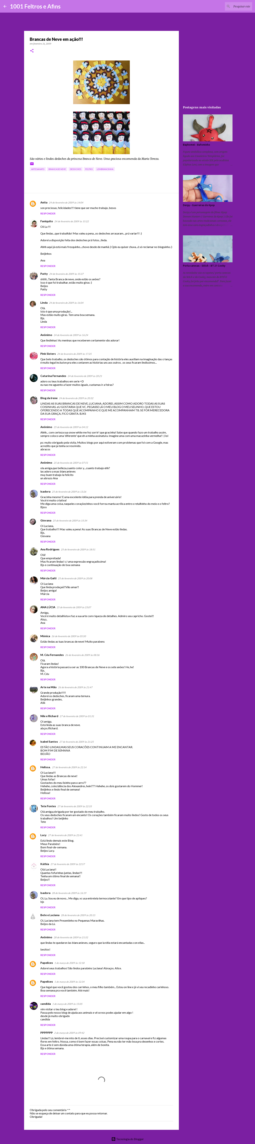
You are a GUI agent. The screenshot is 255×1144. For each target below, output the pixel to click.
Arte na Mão (48, 687)
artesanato (37, 169)
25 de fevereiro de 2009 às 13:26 (69, 491)
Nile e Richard (49, 716)
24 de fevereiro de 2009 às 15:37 (66, 273)
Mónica (45, 636)
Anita (43, 202)
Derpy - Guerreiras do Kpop (199, 205)
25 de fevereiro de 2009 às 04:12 (71, 427)
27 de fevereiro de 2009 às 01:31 (77, 716)
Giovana (45, 520)
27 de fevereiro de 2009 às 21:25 (76, 741)
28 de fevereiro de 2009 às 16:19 (69, 893)
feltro (89, 169)
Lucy (43, 835)
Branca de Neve (57, 169)
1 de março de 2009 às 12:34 (69, 981)
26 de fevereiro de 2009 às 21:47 (75, 687)
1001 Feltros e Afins (35, 6)
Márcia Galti (48, 578)
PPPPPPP (46, 1032)
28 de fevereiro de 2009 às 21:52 (71, 937)
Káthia (44, 864)
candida (45, 1003)
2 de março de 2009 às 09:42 (69, 1032)
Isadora (45, 491)
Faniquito (46, 221)
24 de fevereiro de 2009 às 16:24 (71, 335)
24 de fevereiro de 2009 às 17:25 (74, 353)
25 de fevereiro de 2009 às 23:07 (74, 607)
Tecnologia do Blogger (127, 1139)
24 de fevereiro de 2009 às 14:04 (66, 202)
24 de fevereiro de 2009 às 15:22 (71, 221)
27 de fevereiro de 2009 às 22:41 (65, 835)
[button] (32, 51)
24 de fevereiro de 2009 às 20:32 (76, 398)
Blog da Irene (49, 398)
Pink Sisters (48, 353)
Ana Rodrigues (50, 549)
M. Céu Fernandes (52, 654)
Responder (47, 213)
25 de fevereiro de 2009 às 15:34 (70, 520)
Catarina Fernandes (53, 375)
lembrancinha (105, 169)
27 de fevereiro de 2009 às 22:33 (74, 806)
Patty (44, 273)
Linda (44, 302)
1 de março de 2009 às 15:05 (67, 1003)
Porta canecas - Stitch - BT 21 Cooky (204, 265)
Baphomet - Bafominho (196, 144)
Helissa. (45, 767)
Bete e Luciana (50, 915)
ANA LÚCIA (47, 607)
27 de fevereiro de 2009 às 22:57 (67, 864)
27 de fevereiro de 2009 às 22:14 (69, 767)
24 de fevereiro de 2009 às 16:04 (66, 302)
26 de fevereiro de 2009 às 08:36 (82, 655)
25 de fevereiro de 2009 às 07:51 (71, 462)
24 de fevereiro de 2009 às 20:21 (85, 376)
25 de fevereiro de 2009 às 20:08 (75, 578)
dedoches (75, 169)
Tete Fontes (48, 806)
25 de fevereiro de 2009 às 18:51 (78, 549)
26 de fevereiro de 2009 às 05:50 (69, 636)
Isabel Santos (49, 741)
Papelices (46, 962)
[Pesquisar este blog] (233, 6)
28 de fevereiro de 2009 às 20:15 (78, 915)
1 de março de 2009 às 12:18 (69, 962)
